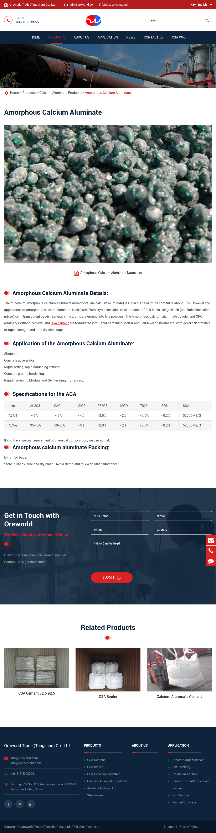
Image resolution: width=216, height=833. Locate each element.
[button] (108, 257)
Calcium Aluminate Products (60, 93)
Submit (112, 578)
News (130, 39)
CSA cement (60, 323)
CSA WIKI (179, 39)
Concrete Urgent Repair (187, 760)
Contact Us (154, 39)
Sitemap (169, 827)
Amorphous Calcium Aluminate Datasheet (108, 273)
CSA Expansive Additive (103, 774)
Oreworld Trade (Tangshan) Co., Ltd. (37, 745)
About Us (81, 39)
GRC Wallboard (181, 795)
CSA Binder (95, 767)
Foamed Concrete (183, 802)
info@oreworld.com (83, 4)
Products (56, 39)
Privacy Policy (188, 827)
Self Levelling (180, 767)
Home (35, 39)
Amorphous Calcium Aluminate (108, 93)
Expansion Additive (184, 774)
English (202, 4)
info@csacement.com (113, 4)
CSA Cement (96, 760)
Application (108, 39)
